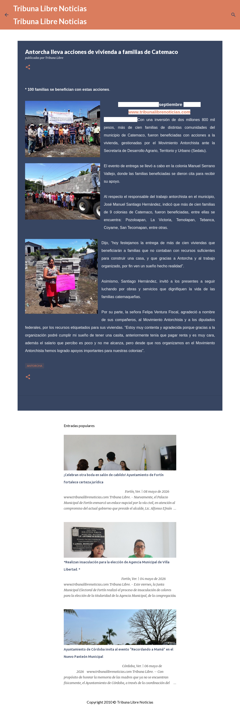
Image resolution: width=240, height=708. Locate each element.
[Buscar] (233, 14)
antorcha (34, 365)
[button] (28, 67)
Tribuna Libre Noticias (50, 8)
